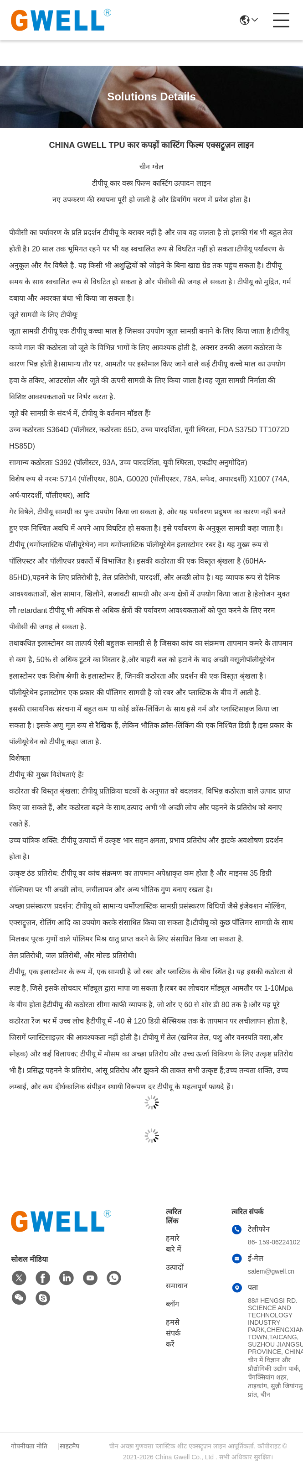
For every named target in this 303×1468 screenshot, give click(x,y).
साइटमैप (69, 1446)
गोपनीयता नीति (29, 1446)
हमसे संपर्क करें (173, 1333)
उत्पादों (175, 1267)
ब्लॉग (172, 1304)
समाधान (177, 1286)
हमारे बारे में (173, 1243)
